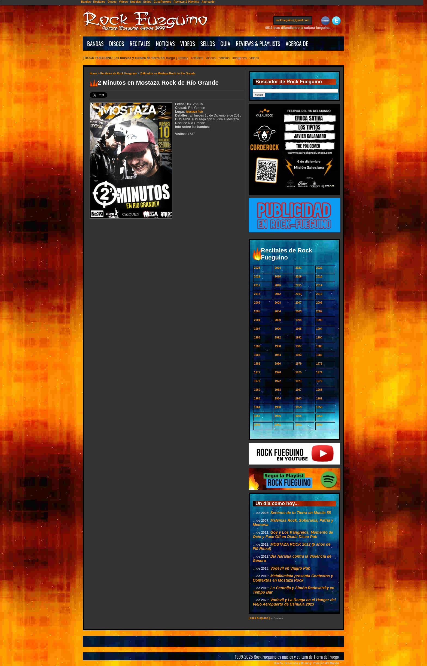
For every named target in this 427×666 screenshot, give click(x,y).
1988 (278, 346)
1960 (278, 407)
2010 (319, 293)
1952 (278, 424)
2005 (257, 311)
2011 (298, 293)
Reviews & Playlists (186, 1)
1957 (257, 415)
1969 (257, 389)
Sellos (147, 1)
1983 (298, 354)
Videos (123, 1)
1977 (257, 372)
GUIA (225, 43)
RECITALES (140, 43)
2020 (278, 276)
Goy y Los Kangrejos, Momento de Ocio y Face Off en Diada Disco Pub (293, 534)
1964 (278, 398)
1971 (298, 381)
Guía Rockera (162, 1)
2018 (319, 276)
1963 (298, 398)
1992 (278, 337)
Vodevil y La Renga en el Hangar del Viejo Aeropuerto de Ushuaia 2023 (294, 602)
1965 (257, 398)
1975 (298, 372)
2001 (257, 320)
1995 (298, 328)
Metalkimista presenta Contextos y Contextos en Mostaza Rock (293, 578)
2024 (278, 267)
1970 (319, 381)
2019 (298, 276)
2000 (278, 320)
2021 (257, 276)
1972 (278, 381)
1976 (278, 372)
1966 (319, 389)
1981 (257, 363)
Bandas (86, 1)
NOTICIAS (165, 43)
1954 (319, 415)
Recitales (99, 1)
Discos (112, 1)
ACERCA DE (297, 43)
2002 (319, 311)
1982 (319, 354)
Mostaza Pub (194, 111)
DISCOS (116, 43)
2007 (298, 302)
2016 (278, 285)
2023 (298, 267)
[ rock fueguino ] (259, 617)
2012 (278, 293)
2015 (298, 285)
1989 (257, 346)
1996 (278, 328)
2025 (257, 267)
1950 (319, 424)
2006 (319, 302)
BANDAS (95, 43)
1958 (319, 407)
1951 (298, 424)
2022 (319, 267)
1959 (298, 407)
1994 (319, 328)
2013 (257, 293)
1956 (278, 415)
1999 (298, 320)
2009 (257, 302)
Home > (95, 73)
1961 (257, 407)
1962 (319, 398)
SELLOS (207, 43)
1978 (319, 363)
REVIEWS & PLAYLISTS (258, 43)
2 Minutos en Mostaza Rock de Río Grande (167, 73)
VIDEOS (187, 43)
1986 (319, 346)
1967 (298, 389)
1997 (257, 328)
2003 (298, 311)
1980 (278, 363)
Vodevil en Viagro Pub (290, 568)
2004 (278, 311)
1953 (257, 424)
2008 (278, 302)
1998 (319, 320)
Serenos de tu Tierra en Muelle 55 (300, 513)
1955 (298, 415)
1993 (257, 337)
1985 (257, 354)
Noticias (135, 1)
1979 (298, 363)
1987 (298, 346)
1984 (278, 354)
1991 (298, 337)
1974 (319, 372)
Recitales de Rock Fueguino (118, 73)
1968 (278, 389)
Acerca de (208, 1)
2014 (319, 285)
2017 (257, 285)
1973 (257, 381)
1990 (319, 337)
